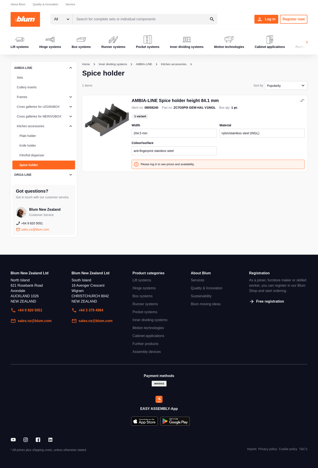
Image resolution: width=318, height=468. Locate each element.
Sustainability (201, 296)
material (225, 125)
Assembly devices (146, 352)
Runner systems (145, 304)
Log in (266, 19)
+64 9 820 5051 (26, 310)
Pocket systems (144, 312)
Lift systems (141, 280)
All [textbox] (56, 19)
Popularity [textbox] (274, 85)
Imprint (252, 449)
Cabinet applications (148, 336)
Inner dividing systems (149, 320)
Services (197, 280)
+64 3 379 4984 (87, 310)
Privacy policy (267, 449)
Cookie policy (288, 449)
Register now (294, 19)
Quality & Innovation (206, 288)
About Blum (18, 4)
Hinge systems (144, 288)
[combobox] (61, 19)
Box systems (142, 296)
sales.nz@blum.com (31, 321)
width (136, 125)
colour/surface (142, 143)
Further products (145, 344)
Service (70, 4)
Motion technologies (148, 328)
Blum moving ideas (206, 304)
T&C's (303, 449)
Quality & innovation (45, 4)
